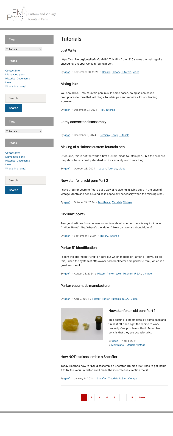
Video (136, 71)
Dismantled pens (15, 74)
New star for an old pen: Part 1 (131, 311)
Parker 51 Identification (79, 248)
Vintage (127, 202)
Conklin (106, 71)
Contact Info (12, 70)
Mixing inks (69, 84)
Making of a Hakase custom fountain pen (93, 147)
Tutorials (158, 14)
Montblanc (104, 202)
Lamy (114, 134)
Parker (111, 273)
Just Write (68, 50)
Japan (102, 168)
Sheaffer (102, 378)
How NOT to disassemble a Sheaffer (89, 357)
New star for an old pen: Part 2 (84, 180)
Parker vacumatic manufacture (85, 285)
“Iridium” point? (73, 214)
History (116, 71)
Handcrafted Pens (116, 14)
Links (8, 82)
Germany (105, 134)
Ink (102, 109)
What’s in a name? (15, 86)
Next (142, 397)
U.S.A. (137, 273)
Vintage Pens (140, 14)
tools (118, 273)
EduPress (93, 427)
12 (131, 397)
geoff (67, 71)
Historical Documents (17, 78)
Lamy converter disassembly (83, 122)
